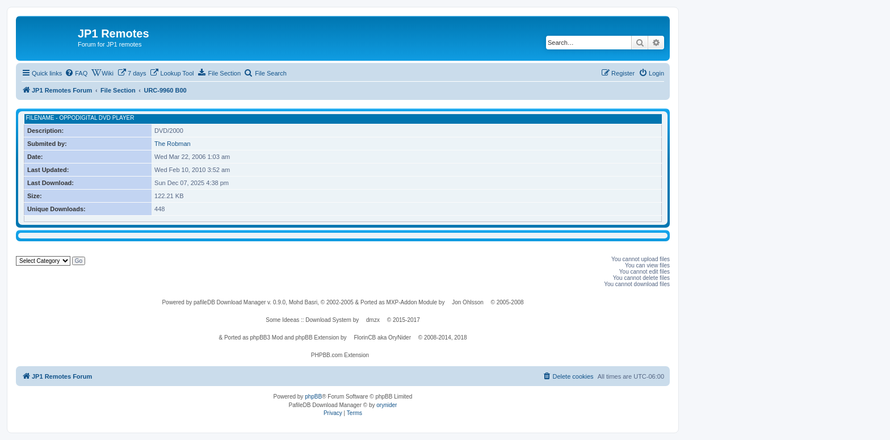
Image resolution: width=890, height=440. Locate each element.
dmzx (373, 320)
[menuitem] (76, 73)
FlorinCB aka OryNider (382, 337)
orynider (386, 405)
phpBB (313, 396)
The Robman (172, 143)
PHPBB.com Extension (340, 355)
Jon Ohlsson (468, 302)
